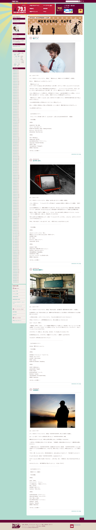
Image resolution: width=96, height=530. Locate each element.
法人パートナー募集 (40, 524)
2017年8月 (15, 238)
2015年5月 (15, 280)
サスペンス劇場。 (17, 53)
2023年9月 (15, 123)
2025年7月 (15, 89)
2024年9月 (15, 104)
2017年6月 (15, 241)
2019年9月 (15, 199)
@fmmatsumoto (77, 524)
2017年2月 (15, 247)
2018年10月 (15, 216)
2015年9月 (15, 274)
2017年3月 (15, 246)
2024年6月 (15, 109)
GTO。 (15, 65)
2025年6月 (15, 90)
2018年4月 (15, 225)
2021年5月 (15, 167)
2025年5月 (15, 92)
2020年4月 (15, 188)
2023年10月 (15, 122)
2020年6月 (15, 184)
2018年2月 (15, 228)
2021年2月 (15, 172)
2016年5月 (15, 261)
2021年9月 (15, 161)
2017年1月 (15, 249)
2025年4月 (15, 93)
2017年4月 (15, 244)
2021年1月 (15, 173)
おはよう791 (66, 7)
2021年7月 (15, 164)
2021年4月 (15, 169)
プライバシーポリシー (31, 526)
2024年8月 (15, 106)
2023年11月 (15, 120)
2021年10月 (15, 159)
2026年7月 (15, 70)
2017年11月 (15, 233)
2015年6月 (15, 278)
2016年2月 (15, 266)
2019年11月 (15, 195)
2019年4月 (15, 206)
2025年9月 (15, 86)
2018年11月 (15, 214)
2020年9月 (15, 180)
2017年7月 (15, 239)
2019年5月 (15, 205)
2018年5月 (15, 224)
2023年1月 (15, 136)
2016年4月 (15, 263)
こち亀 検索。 (17, 56)
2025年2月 (15, 97)
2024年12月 (15, 100)
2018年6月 (15, 222)
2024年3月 (15, 114)
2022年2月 (15, 153)
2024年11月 (15, 101)
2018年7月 (15, 220)
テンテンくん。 (17, 57)
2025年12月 (15, 81)
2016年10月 (15, 253)
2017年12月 (15, 231)
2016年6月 (15, 260)
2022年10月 (15, 141)
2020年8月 (15, 181)
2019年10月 (15, 197)
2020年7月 (15, 183)
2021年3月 (15, 170)
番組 (80, 154)
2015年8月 (15, 275)
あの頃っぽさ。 (37, 160)
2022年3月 (15, 151)
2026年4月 (15, 75)
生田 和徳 (15, 311)
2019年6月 (15, 203)
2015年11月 (15, 271)
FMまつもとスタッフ (17, 320)
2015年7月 (15, 277)
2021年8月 (15, 162)
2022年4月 (15, 150)
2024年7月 (15, 108)
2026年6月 (15, 72)
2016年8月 (15, 256)
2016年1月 (15, 267)
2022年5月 (15, 148)
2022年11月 (15, 139)
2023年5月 (15, 130)
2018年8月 (15, 219)
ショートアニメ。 (17, 62)
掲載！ (15, 54)
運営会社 (26, 524)
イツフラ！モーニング (17, 306)
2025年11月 (15, 83)
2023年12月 (15, 119)
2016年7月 (15, 258)
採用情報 (43, 526)
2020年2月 (15, 191)
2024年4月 (15, 112)
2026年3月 (15, 76)
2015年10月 (15, 272)
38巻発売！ (36, 390)
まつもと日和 (15, 293)
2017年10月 (15, 235)
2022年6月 (15, 147)
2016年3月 (15, 264)
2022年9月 (15, 142)
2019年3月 (15, 208)
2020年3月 (15, 189)
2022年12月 (15, 137)
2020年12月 (15, 175)
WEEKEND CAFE (75, 154)
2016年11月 (15, 252)
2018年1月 (15, 230)
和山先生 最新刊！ (38, 270)
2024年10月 (15, 103)
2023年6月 (15, 128)
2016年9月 (15, 255)
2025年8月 (15, 87)
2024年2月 (15, 115)
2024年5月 (15, 111)
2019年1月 (15, 211)
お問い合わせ (38, 526)
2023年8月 (15, 125)
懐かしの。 (36, 38)
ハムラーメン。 (17, 59)
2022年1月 (15, 155)
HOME (23, 524)
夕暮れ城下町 (15, 296)
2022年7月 (15, 145)
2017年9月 (15, 236)
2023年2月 (15, 134)
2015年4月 (15, 282)
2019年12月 (15, 194)
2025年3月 (15, 95)
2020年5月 (15, 186)
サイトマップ (24, 526)
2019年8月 (15, 200)
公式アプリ (51, 524)
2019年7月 (15, 202)
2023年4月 (15, 131)
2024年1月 (15, 117)
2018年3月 (15, 227)
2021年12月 (15, 156)
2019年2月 (15, 210)
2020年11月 (15, 177)
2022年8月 (15, 144)
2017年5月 (15, 242)
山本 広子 (15, 314)
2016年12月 (15, 250)
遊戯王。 (16, 64)
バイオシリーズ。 (17, 61)
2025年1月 (15, 98)
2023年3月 (15, 133)
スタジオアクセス (32, 524)
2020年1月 (15, 192)
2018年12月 (15, 213)
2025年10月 (15, 84)
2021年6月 (15, 166)
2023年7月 (15, 126)
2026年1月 (15, 79)
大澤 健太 (15, 25)
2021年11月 (15, 158)
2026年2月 (15, 78)
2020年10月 (15, 178)
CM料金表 (46, 524)
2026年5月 (15, 73)
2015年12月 (15, 269)
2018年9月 (15, 217)
